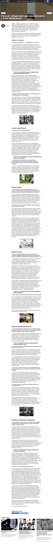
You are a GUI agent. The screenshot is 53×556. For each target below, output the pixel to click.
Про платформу (33, 1)
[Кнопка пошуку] (48, 1)
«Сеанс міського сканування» (24, 483)
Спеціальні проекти (25, 1)
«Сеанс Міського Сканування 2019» (18, 26)
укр (50, 1)
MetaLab (13, 23)
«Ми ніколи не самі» (20, 471)
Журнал (18, 1)
